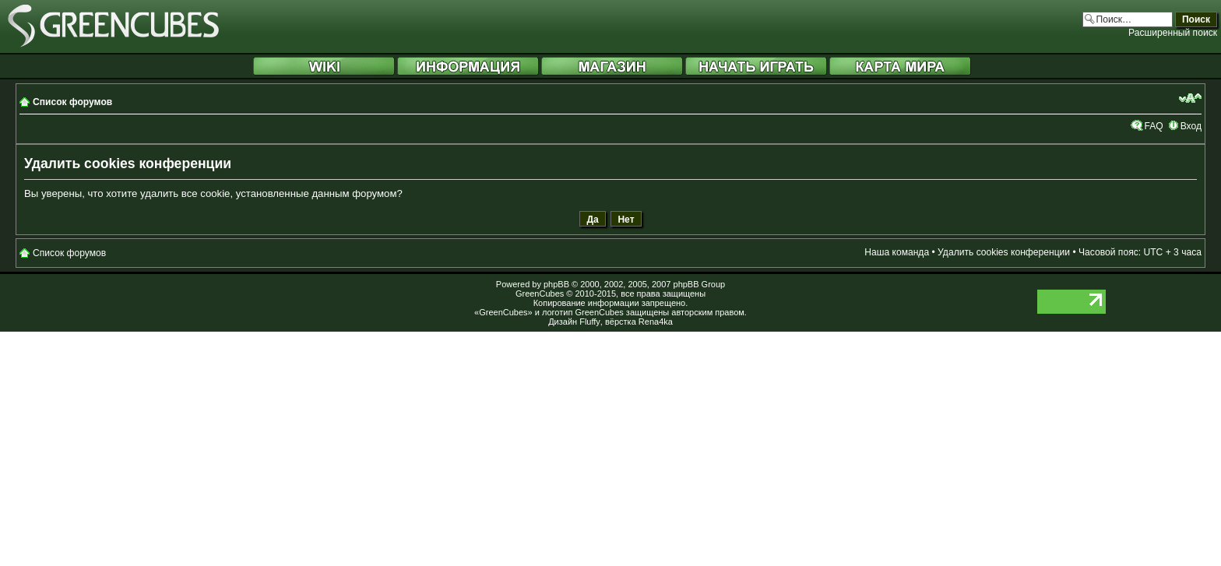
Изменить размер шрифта (1190, 98)
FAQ (1153, 126)
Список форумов (72, 102)
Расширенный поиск (1172, 32)
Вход (1191, 126)
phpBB (556, 284)
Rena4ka (656, 321)
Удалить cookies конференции (1004, 252)
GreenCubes (539, 293)
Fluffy (589, 321)
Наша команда (896, 252)
